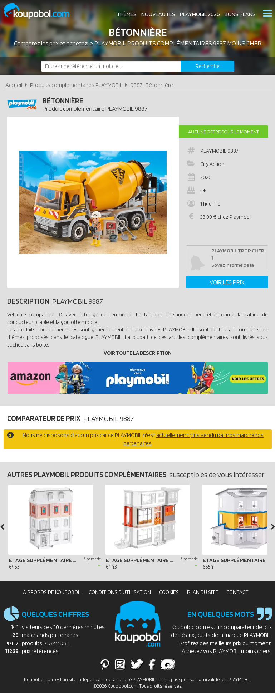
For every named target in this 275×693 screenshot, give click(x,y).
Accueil (13, 85)
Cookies (169, 592)
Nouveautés (158, 14)
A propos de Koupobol (51, 592)
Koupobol (41, 11)
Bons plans (240, 14)
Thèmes (127, 14)
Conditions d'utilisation (120, 592)
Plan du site (202, 592)
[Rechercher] (207, 66)
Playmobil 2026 (200, 14)
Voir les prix (227, 282)
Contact (237, 592)
